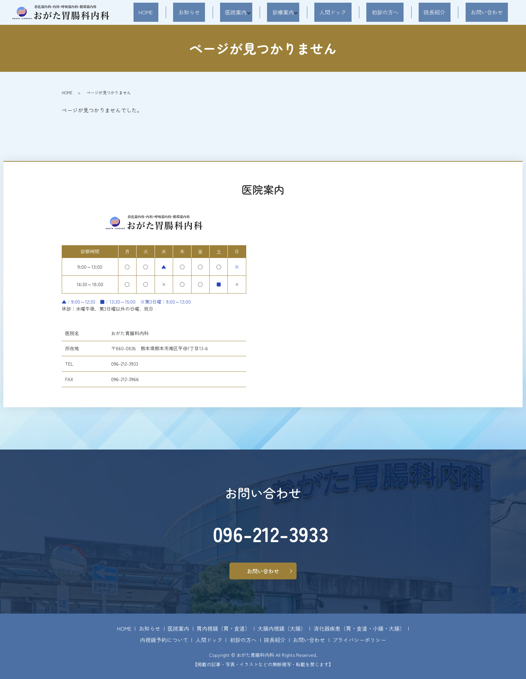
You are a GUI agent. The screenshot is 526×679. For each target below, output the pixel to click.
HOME (208, 12)
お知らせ (241, 12)
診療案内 (321, 12)
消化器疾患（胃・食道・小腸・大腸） (359, 628)
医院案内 (277, 12)
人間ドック (369, 12)
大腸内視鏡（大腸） (282, 628)
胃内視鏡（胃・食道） (223, 628)
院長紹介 (450, 12)
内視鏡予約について (164, 640)
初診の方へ (411, 12)
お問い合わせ (492, 12)
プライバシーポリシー (359, 640)
